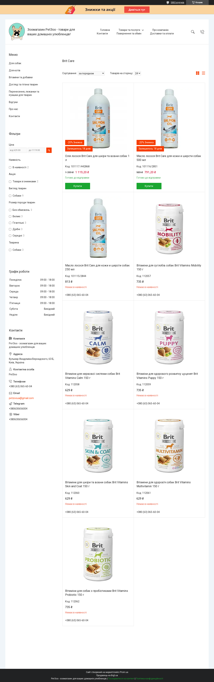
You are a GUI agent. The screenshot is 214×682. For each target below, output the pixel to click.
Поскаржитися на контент (121, 678)
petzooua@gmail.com (21, 398)
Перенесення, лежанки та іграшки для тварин (24, 93)
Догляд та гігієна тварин (23, 84)
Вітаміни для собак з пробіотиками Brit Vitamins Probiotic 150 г (96, 592)
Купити (78, 186)
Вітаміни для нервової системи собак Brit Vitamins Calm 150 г (92, 375)
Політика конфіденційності (149, 678)
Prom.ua (124, 672)
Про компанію (160, 30)
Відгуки (13, 102)
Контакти (102, 33)
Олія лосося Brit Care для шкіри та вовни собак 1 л (97, 158)
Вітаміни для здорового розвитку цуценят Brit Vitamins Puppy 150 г (167, 375)
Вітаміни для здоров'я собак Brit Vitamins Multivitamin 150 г (164, 484)
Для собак (15, 63)
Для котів (14, 70)
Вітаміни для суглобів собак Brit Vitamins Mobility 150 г (169, 267)
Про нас (13, 109)
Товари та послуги (129, 30)
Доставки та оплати (162, 33)
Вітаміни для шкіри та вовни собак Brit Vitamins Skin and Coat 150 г (96, 484)
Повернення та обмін (129, 33)
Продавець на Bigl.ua (107, 675)
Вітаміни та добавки (21, 77)
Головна (105, 30)
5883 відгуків (177, 2)
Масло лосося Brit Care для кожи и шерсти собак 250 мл (97, 267)
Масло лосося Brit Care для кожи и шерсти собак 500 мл (169, 158)
